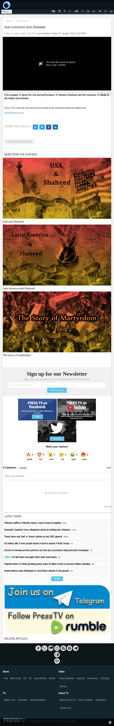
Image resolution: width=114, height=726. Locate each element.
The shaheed (22, 21)
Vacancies (100, 699)
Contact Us (65, 708)
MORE (57, 579)
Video (61, 671)
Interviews (92, 678)
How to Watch (86, 699)
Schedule (22, 699)
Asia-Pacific (40, 678)
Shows (63, 686)
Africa (52, 678)
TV (4, 693)
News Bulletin (67, 678)
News (8, 21)
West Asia (15, 678)
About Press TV (68, 699)
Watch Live (9, 699)
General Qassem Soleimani (19, 141)
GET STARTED (57, 390)
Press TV (63, 693)
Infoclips (105, 678)
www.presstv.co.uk (14, 112)
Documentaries (38, 699)
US (24, 678)
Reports (80, 678)
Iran (6, 678)
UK (30, 678)
